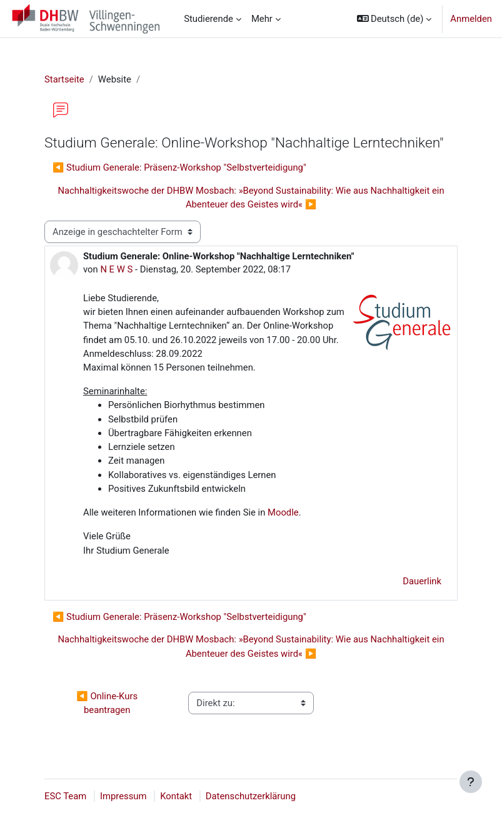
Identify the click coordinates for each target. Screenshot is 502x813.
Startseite (64, 79)
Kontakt (176, 796)
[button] (394, 18)
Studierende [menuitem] (208, 18)
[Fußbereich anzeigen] (470, 782)
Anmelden (471, 18)
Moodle (281, 512)
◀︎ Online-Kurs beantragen (107, 703)
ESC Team (65, 796)
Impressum (123, 796)
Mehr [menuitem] (262, 18)
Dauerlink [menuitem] (422, 581)
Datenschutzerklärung (251, 796)
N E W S (116, 269)
